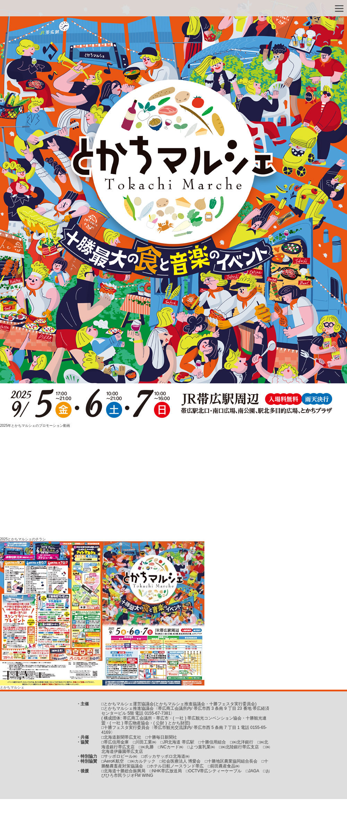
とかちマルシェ (12, 687)
